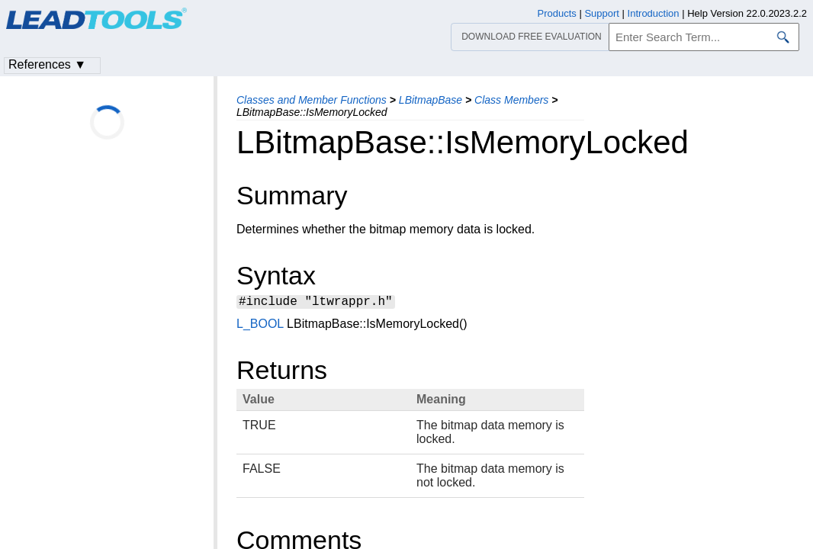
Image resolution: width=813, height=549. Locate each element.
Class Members (511, 100)
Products (557, 13)
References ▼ (47, 64)
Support (601, 13)
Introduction (654, 13)
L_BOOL (260, 325)
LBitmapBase (430, 100)
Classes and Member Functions (311, 100)
